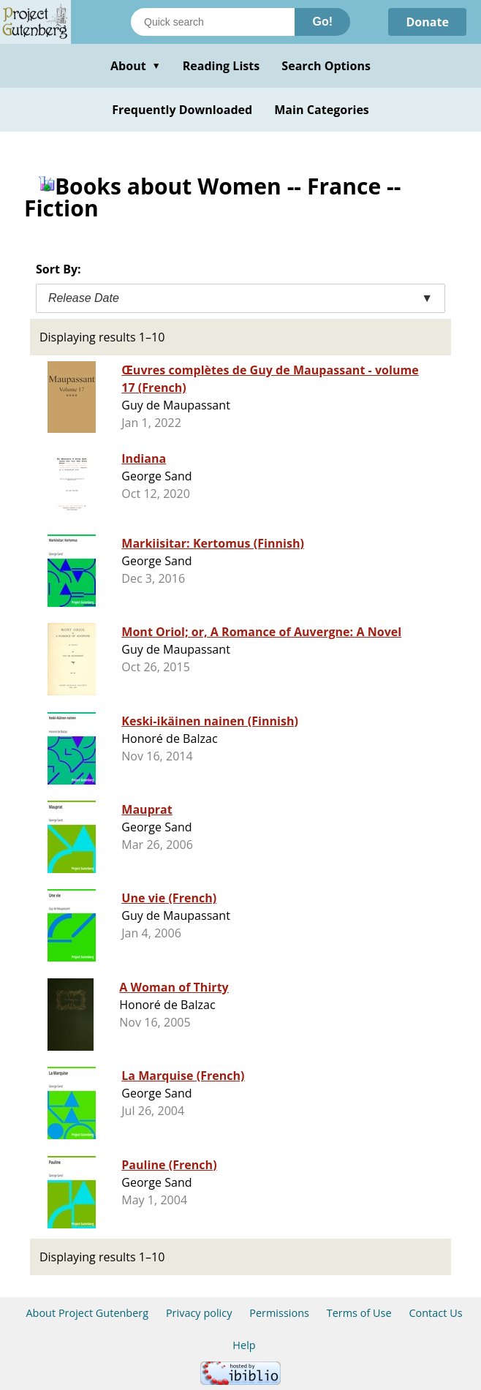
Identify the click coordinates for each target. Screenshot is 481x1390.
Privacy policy (199, 1313)
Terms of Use (359, 1313)
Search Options (326, 66)
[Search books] (213, 22)
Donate (427, 22)
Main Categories (321, 110)
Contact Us (435, 1313)
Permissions (279, 1313)
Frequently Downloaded (182, 110)
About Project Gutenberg (87, 1313)
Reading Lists (221, 66)
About (135, 66)
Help (243, 1345)
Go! (322, 21)
